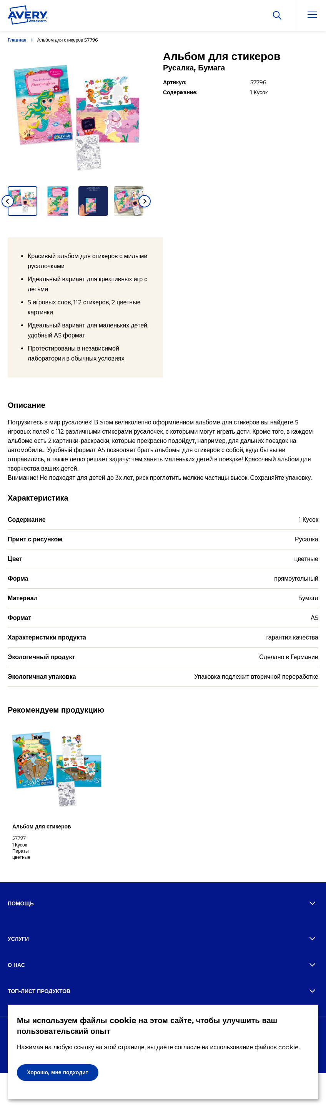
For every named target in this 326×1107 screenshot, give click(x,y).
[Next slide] (144, 201)
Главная (17, 40)
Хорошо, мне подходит (57, 1072)
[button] (22, 201)
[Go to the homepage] (28, 16)
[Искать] (277, 15)
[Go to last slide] (8, 201)
